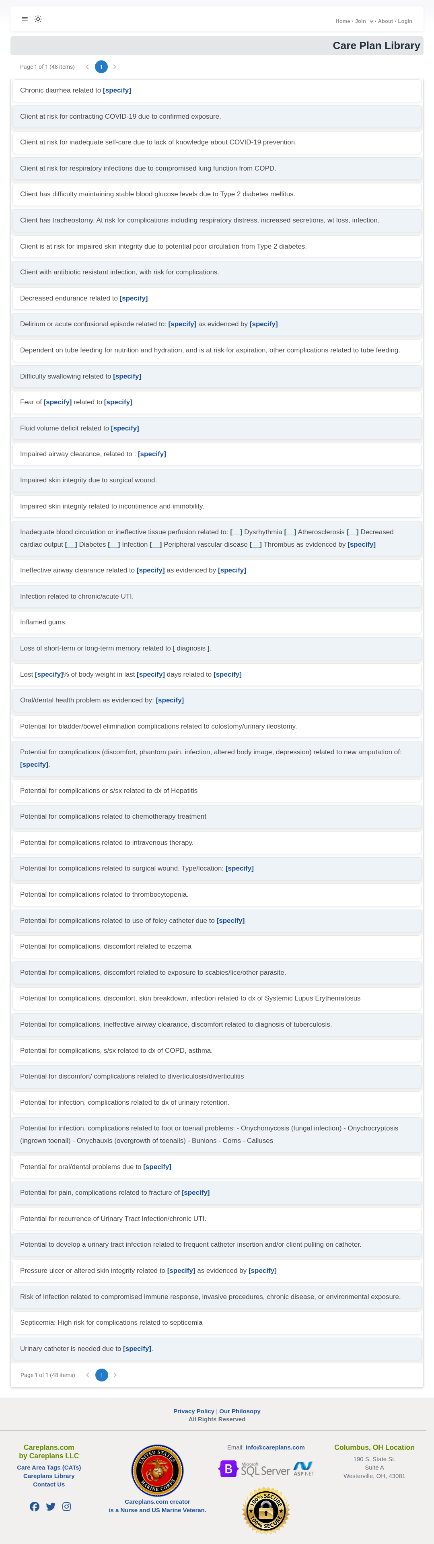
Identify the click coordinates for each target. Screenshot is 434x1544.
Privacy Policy (193, 1411)
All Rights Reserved (217, 1419)
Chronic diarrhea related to (75, 90)
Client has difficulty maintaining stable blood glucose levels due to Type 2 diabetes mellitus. (158, 194)
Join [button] (360, 21)
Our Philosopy (240, 1411)
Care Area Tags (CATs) (49, 1467)
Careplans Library (49, 1475)
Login (405, 21)
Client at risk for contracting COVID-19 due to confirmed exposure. (120, 116)
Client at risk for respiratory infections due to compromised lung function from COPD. (148, 168)
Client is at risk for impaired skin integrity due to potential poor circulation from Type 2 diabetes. (163, 246)
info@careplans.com (275, 1447)
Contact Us (49, 1484)
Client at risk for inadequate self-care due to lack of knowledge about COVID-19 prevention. (158, 142)
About (385, 21)
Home (342, 21)
